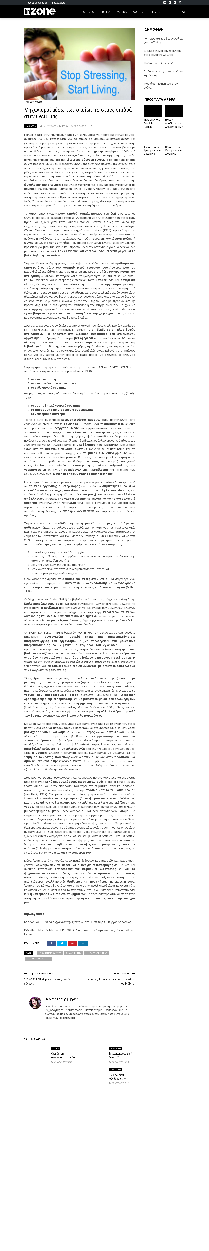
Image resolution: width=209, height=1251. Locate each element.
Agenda (122, 11)
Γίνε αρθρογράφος (37, 2)
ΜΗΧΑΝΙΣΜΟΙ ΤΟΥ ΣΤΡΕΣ (50, 953)
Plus (170, 11)
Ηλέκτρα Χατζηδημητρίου (55, 126)
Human (155, 11)
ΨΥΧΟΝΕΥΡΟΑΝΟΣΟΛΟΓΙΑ (38, 958)
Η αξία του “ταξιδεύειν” (158, 63)
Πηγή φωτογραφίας (33, 101)
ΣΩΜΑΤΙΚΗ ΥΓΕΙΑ (73, 953)
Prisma (105, 11)
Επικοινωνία (58, 2)
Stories (88, 11)
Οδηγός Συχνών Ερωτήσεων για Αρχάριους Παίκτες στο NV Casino (173, 154)
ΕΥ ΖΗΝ (56, 1048)
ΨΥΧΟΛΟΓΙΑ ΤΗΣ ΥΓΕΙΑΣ (96, 953)
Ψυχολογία (30, 126)
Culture (139, 11)
